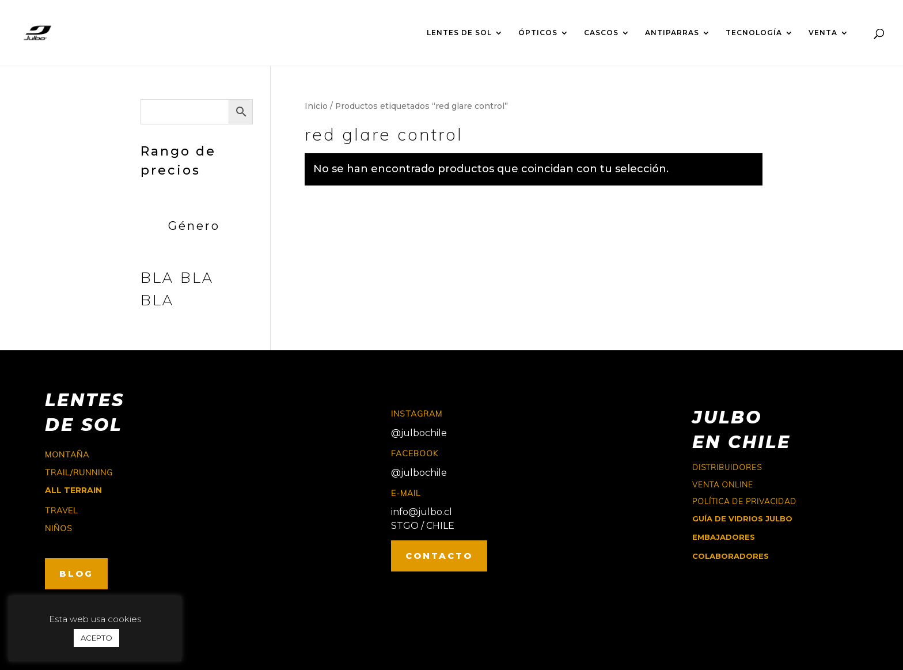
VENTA (823, 33)
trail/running (79, 472)
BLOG (76, 573)
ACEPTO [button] (96, 637)
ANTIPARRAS (672, 33)
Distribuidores (727, 467)
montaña (67, 454)
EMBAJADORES (723, 537)
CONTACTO (439, 555)
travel (61, 510)
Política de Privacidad (744, 501)
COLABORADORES (730, 556)
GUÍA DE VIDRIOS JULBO (742, 518)
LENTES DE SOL (459, 33)
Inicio (316, 106)
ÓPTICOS (537, 33)
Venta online (722, 484)
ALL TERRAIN (73, 490)
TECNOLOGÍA (754, 33)
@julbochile (419, 432)
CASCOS (601, 33)
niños (59, 528)
